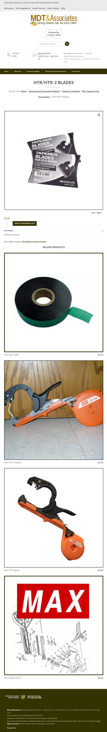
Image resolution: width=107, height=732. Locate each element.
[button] (99, 114)
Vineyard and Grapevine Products (44, 91)
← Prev (92, 213)
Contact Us (76, 71)
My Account (9, 8)
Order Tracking (53, 8)
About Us (17, 71)
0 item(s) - (53, 33)
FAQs (63, 8)
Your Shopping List (23, 8)
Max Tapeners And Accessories (34, 242)
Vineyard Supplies (33, 71)
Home (6, 71)
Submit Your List (38, 8)
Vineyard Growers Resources (55, 71)
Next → (100, 213)
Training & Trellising (71, 91)
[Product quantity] (8, 223)
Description (8, 230)
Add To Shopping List (24, 223)
